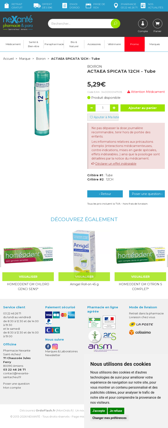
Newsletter (52, 355)
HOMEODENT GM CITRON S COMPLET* (139, 286)
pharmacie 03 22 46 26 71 (125, 6)
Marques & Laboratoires (61, 351)
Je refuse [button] (116, 410)
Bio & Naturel (73, 44)
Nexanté (33, 416)
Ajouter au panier (142, 108)
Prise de (95, 6)
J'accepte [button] (99, 410)
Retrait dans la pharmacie (146, 313)
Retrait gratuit (12, 6)
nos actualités (151, 6)
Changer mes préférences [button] (110, 418)
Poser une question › (147, 194)
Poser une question (16, 383)
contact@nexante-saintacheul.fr (16, 375)
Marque (24, 59)
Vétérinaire (114, 44)
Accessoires (94, 44)
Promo (134, 44)
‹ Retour (105, 194)
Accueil (8, 59)
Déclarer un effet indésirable (115, 164)
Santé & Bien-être (33, 44)
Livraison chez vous (142, 317)
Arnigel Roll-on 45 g (83, 284)
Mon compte (12, 387)
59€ (43, 6)
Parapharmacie (54, 44)
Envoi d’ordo (70, 6)
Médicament (13, 44)
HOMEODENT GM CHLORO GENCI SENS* (28, 286)
